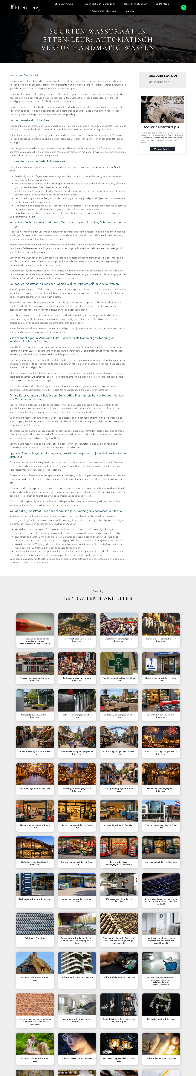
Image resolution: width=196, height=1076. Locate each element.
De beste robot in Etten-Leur (161, 1019)
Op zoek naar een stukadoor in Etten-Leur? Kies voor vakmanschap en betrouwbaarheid (161, 981)
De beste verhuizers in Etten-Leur (77, 977)
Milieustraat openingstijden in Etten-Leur (77, 640)
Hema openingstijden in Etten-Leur (35, 826)
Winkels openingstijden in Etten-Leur (35, 753)
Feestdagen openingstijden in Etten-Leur (77, 789)
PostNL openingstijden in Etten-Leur (77, 716)
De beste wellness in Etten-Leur (161, 1058)
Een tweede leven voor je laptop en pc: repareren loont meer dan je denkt (161, 901)
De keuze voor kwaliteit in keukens (119, 900)
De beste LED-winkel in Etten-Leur (77, 1058)
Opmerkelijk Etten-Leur (104, 11)
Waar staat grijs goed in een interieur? (77, 1020)
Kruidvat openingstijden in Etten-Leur (77, 863)
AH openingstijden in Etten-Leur (119, 825)
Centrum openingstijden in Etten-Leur (119, 753)
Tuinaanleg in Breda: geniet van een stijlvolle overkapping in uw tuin (77, 941)
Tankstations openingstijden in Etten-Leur (34, 679)
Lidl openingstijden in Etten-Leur (35, 898)
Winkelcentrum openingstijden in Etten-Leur (77, 753)
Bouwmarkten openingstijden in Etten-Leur (161, 640)
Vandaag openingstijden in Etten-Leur (119, 716)
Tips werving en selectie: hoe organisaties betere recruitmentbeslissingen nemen (35, 641)
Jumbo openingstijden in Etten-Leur (77, 826)
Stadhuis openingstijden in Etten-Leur (161, 826)
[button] (183, 7)
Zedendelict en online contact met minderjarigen (119, 1020)
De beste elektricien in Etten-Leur (119, 977)
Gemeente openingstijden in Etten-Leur (35, 716)
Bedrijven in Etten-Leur (135, 4)
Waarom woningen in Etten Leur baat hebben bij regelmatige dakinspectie (119, 941)
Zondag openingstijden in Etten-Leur (118, 789)
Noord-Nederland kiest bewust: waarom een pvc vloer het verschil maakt (161, 941)
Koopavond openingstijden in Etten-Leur (161, 789)
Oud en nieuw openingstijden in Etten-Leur (161, 753)
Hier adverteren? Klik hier (159, 81)
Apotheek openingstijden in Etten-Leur (119, 679)
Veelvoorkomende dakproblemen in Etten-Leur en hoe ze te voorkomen (35, 1021)
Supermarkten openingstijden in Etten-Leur (161, 716)
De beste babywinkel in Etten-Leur (35, 1059)
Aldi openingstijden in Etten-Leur (161, 862)
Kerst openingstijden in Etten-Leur (35, 788)
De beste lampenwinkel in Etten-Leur (119, 1059)
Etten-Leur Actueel (65, 4)
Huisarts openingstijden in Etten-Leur (161, 679)
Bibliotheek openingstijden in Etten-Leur (35, 863)
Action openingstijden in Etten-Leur (77, 900)
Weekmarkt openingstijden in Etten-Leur (119, 640)
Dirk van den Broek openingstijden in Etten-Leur (119, 863)
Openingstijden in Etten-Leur (100, 4)
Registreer (130, 11)
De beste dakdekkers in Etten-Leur (35, 978)
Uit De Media (162, 4)
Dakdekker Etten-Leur (35, 938)
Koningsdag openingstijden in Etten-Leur (77, 679)
